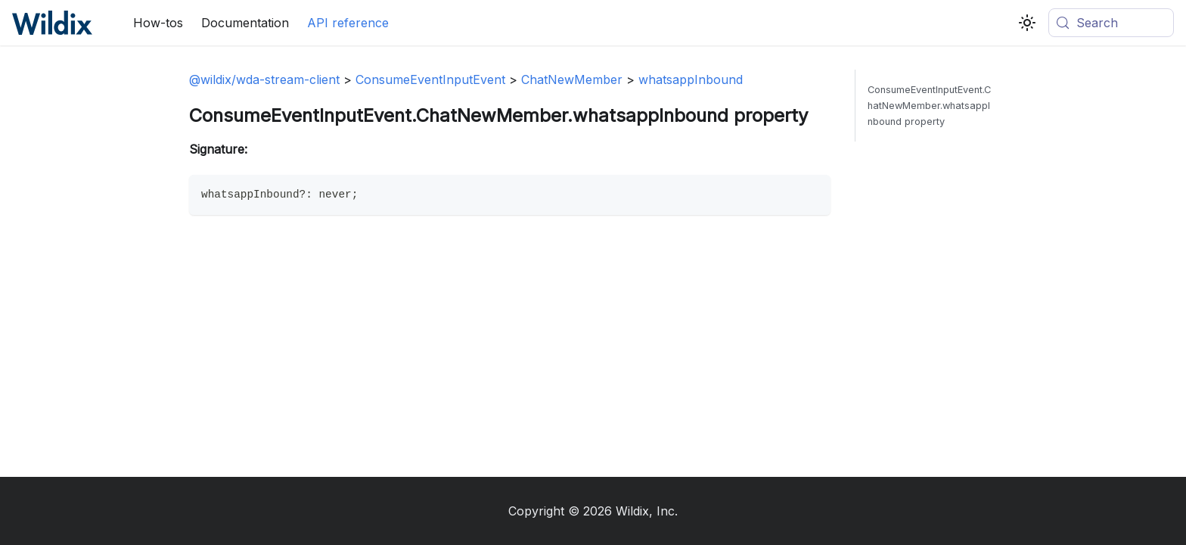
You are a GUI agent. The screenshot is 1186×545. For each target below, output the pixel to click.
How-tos (158, 22)
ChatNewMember (571, 79)
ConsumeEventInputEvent (430, 79)
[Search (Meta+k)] (1111, 22)
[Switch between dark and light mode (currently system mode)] (1027, 23)
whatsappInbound (690, 79)
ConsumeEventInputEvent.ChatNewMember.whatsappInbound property (929, 105)
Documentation (245, 22)
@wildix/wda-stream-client (264, 79)
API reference (348, 22)
